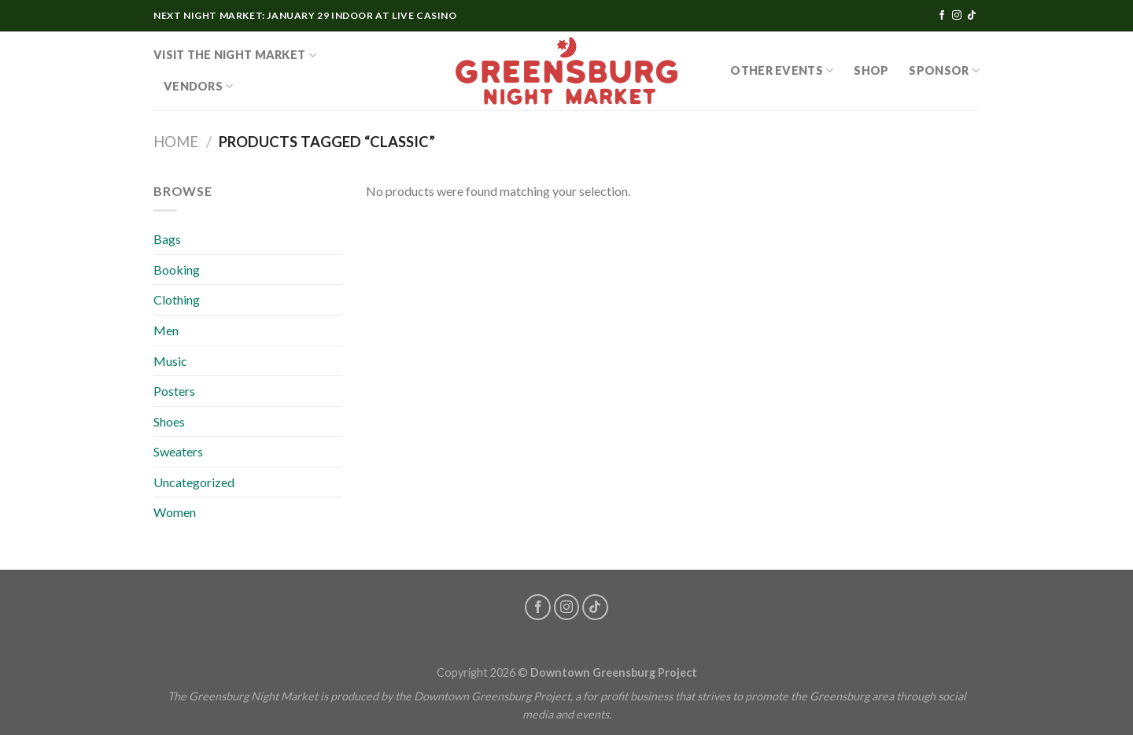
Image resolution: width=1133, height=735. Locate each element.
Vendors (199, 86)
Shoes (169, 421)
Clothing (176, 299)
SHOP (871, 70)
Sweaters (178, 451)
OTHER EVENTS (781, 70)
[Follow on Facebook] (942, 15)
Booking (176, 269)
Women (174, 511)
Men (166, 330)
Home (175, 141)
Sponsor (944, 70)
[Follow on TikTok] (971, 15)
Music (170, 360)
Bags (167, 238)
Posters (174, 390)
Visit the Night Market (234, 55)
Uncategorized (193, 482)
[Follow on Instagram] (956, 15)
